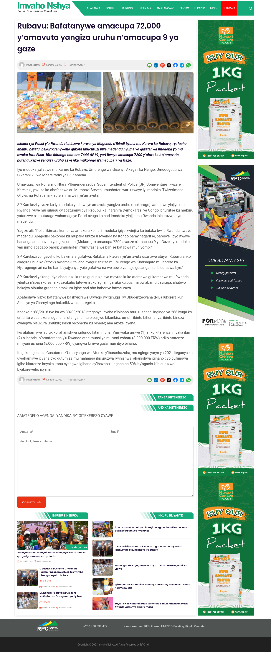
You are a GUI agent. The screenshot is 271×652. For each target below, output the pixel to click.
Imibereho (45, 580)
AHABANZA (93, 8)
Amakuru (44, 601)
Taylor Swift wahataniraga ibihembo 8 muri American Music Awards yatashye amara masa (151, 605)
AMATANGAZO (165, 8)
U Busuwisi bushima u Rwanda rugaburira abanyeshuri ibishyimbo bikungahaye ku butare (61, 572)
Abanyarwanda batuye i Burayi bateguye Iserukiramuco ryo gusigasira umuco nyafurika (51, 554)
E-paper (199, 8)
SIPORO (184, 8)
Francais (229, 8)
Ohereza (31, 502)
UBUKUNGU (127, 8)
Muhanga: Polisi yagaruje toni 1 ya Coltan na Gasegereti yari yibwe (60, 594)
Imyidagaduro (78, 547)
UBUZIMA (145, 8)
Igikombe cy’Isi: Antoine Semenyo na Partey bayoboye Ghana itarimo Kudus (152, 586)
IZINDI (213, 8)
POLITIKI (110, 8)
